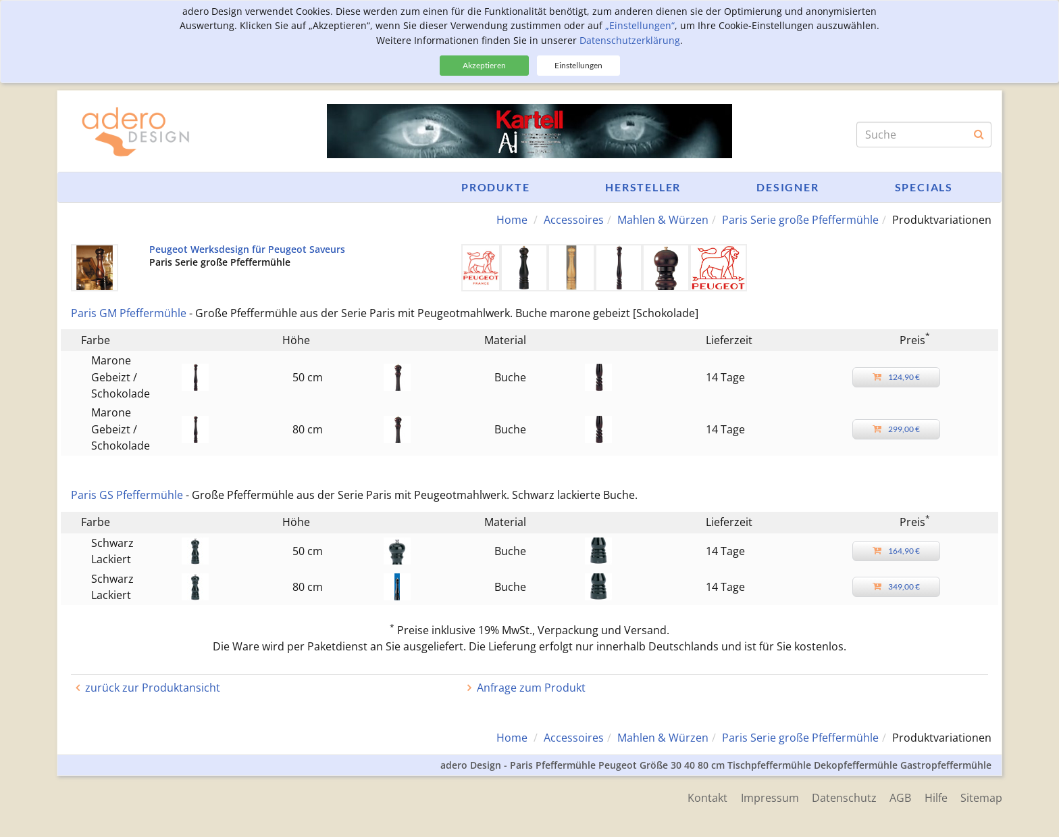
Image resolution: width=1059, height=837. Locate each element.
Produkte (495, 187)
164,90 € (897, 551)
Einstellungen (578, 65)
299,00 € (897, 429)
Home (511, 219)
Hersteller (643, 187)
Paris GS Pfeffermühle (127, 494)
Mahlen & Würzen (662, 219)
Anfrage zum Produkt (531, 687)
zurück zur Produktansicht (152, 687)
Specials (924, 187)
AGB (899, 797)
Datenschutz (842, 797)
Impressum (768, 797)
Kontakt (705, 797)
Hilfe (935, 797)
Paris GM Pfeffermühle (128, 313)
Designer (787, 187)
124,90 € (897, 377)
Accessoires (574, 219)
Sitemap (981, 797)
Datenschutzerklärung (629, 40)
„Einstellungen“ (640, 25)
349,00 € (897, 586)
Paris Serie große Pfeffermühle (800, 219)
